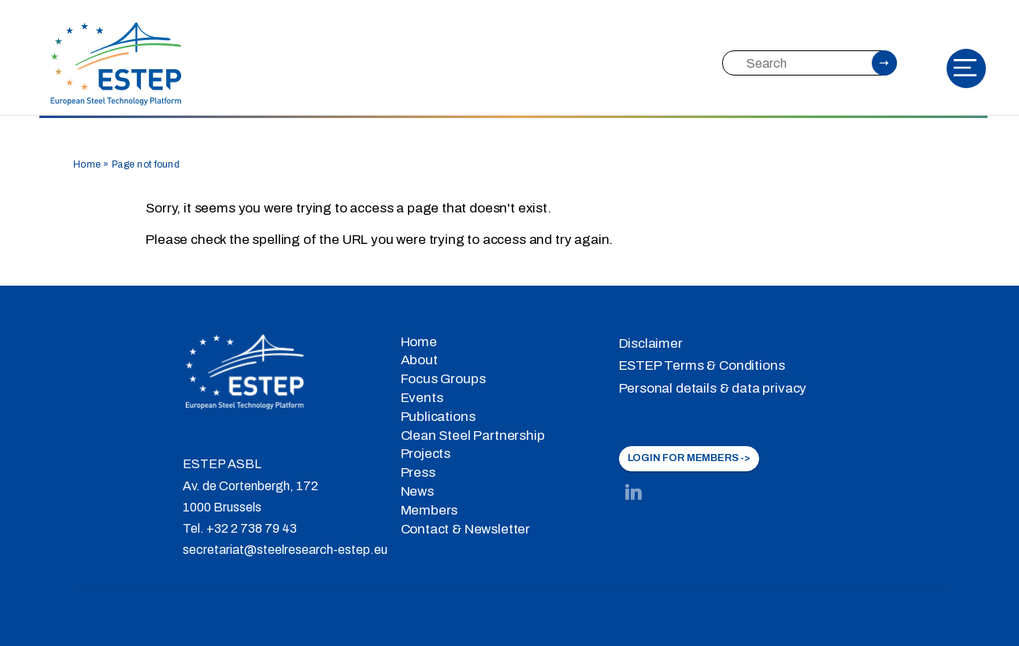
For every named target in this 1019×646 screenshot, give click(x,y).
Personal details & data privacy (713, 388)
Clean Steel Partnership (473, 435)
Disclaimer (651, 343)
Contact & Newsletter (466, 529)
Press (418, 472)
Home (87, 164)
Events (422, 397)
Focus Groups (443, 378)
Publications (438, 416)
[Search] (808, 63)
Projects (426, 453)
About (419, 360)
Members (429, 510)
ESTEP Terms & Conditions (702, 365)
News (417, 491)
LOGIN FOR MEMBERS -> (689, 457)
